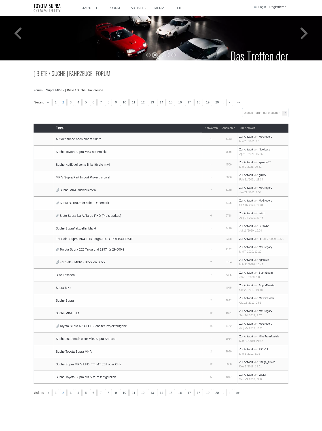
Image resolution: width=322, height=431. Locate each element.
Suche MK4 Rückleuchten (78, 190)
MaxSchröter (266, 298)
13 (152, 102)
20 (217, 102)
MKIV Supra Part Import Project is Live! (83, 177)
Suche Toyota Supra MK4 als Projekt (81, 152)
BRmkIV (264, 226)
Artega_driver (267, 362)
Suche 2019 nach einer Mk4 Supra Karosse (86, 339)
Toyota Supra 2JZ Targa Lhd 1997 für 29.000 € (92, 249)
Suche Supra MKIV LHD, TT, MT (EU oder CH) (88, 364)
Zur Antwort (246, 136)
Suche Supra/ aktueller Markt (76, 228)
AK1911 (263, 349)
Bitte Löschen (65, 275)
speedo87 (265, 162)
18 (198, 102)
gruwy (262, 175)
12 (143, 102)
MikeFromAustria (269, 336)
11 (134, 102)
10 (124, 102)
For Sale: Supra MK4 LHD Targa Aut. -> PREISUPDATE (94, 239)
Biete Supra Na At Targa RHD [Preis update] (90, 215)
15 (171, 102)
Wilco (262, 213)
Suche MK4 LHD (67, 313)
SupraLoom (266, 272)
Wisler (262, 374)
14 (161, 102)
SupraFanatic (267, 285)
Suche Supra (65, 300)
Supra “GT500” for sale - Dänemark (84, 203)
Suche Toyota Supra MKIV (74, 351)
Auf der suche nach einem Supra (78, 139)
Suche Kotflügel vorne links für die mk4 (83, 164)
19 (208, 102)
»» (238, 102)
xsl (260, 238)
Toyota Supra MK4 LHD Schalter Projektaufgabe (93, 326)
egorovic (264, 260)
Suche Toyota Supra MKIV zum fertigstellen (86, 377)
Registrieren (277, 7)
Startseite (90, 8)
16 (180, 102)
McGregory (265, 136)
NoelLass (264, 149)
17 (189, 102)
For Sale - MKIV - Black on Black (82, 262)
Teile (179, 8)
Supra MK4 (63, 287)
